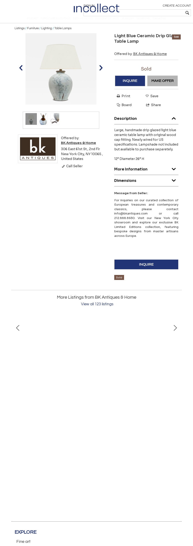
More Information (146, 174)
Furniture (33, 34)
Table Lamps (62, 34)
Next (175, 359)
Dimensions (146, 185)
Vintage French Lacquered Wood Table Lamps (133, 392)
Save (151, 102)
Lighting (46, 34)
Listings (20, 34)
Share (151, 111)
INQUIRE (130, 87)
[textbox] (158, 13)
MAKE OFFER (162, 87)
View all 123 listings (97, 310)
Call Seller (72, 172)
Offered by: (140, 60)
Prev (18, 359)
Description (146, 123)
